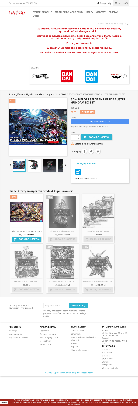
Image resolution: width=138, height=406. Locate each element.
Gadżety (101, 12)
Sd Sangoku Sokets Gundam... (62, 231)
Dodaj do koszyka (96, 137)
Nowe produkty (15, 334)
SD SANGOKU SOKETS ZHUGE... (62, 281)
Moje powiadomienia (80, 350)
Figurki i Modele (42, 12)
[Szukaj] (113, 23)
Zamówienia (76, 334)
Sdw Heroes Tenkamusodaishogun (27, 231)
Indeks (78, 178)
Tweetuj (91, 151)
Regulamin (44, 330)
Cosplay (113, 12)
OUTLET (37, 15)
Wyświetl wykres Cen (100, 121)
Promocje (13, 330)
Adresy (74, 343)
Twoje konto (78, 326)
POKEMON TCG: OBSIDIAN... (26, 281)
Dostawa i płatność (48, 334)
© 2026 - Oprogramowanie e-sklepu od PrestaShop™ (69, 372)
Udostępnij (84, 151)
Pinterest (97, 151)
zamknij (4, 402)
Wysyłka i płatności (110, 368)
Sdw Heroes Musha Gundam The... (98, 281)
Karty (89, 12)
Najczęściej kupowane (18, 337)
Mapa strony (45, 341)
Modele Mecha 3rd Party (69, 12)
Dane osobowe (77, 330)
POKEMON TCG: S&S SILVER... (98, 231)
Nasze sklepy (45, 344)
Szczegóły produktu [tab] (86, 163)
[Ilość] (74, 137)
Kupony (74, 346)
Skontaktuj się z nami (49, 337)
